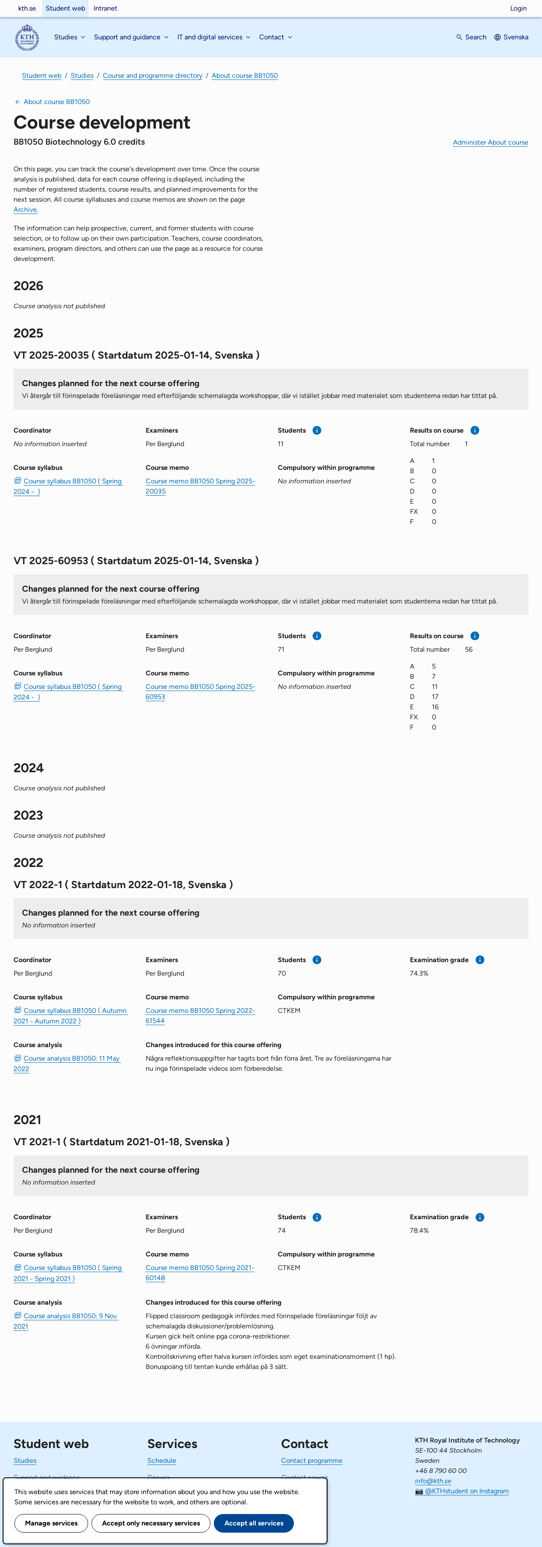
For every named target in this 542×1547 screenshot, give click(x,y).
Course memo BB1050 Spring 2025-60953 (200, 692)
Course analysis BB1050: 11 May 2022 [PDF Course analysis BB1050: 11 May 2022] (67, 1063)
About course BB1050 (245, 75)
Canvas (158, 1477)
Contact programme (312, 1460)
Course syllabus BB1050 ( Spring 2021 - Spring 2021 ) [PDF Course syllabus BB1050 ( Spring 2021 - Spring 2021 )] (68, 1273)
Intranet (105, 8)
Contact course (304, 1477)
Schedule (161, 1460)
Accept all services (253, 1523)
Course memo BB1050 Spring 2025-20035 (200, 486)
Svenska (515, 37)
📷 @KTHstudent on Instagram (462, 1491)
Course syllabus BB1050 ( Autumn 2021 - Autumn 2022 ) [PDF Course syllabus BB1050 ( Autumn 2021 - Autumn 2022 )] (71, 1016)
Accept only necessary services (151, 1523)
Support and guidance (47, 1477)
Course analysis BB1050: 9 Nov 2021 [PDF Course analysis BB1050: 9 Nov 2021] (66, 1321)
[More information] (316, 430)
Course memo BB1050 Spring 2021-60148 (200, 1273)
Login (518, 8)
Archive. (26, 210)
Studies (82, 75)
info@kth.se (433, 1481)
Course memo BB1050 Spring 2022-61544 (200, 1016)
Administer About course (490, 142)
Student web (65, 8)
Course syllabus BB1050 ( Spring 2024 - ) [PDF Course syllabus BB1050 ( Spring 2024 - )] (68, 486)
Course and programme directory (152, 75)
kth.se (27, 8)
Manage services (51, 1523)
